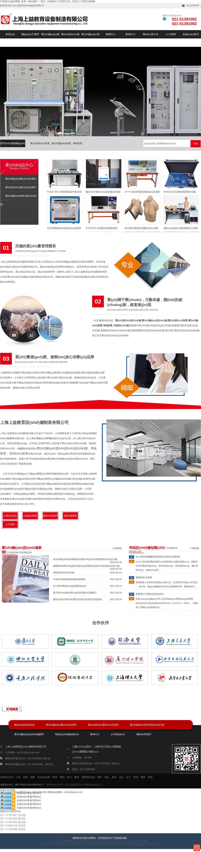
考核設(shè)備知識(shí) (67, 734)
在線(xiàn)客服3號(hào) (20, 800)
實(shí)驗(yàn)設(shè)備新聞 (29, 734)
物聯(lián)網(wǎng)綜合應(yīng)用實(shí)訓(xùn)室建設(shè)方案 (86, 566)
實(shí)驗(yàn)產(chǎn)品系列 (50, 38)
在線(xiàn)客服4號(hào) (20, 804)
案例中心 (131, 34)
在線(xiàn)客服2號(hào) (20, 796)
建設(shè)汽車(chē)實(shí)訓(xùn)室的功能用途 (77, 599)
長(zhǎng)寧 (43, 777)
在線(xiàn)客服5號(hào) (20, 807)
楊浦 (76, 777)
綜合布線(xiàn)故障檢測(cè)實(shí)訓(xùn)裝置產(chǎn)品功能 (85, 559)
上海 (18, 777)
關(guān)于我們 (30, 34)
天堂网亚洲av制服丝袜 (96, 844)
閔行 (99, 777)
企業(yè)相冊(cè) (30, 516)
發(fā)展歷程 (70, 515)
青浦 (135, 777)
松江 (128, 777)
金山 (121, 777)
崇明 (150, 777)
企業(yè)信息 (10, 515)
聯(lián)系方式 (150, 34)
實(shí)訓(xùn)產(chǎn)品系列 (70, 38)
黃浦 (25, 777)
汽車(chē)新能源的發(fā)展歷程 (69, 579)
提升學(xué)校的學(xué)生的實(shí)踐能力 (75, 592)
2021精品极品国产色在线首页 (143, 844)
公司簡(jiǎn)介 (118, 734)
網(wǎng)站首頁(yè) (24, 724)
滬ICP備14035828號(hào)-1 (29, 784)
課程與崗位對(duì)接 (63, 572)
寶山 (107, 777)
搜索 (196, 143)
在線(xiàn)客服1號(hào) (20, 793)
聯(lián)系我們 (50, 515)
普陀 (62, 777)
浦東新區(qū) (88, 777)
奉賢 (143, 777)
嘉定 (114, 777)
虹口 (69, 777)
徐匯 (32, 777)
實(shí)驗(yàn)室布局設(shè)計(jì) (90, 38)
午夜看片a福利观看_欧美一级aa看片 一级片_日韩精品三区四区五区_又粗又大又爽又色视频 (47, 1)
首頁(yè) (10, 34)
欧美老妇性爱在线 (51, 844)
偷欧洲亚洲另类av (117, 844)
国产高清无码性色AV (72, 844)
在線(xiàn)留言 (191, 34)
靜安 (55, 777)
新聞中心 (111, 34)
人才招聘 (171, 34)
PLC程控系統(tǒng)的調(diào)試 (69, 586)
